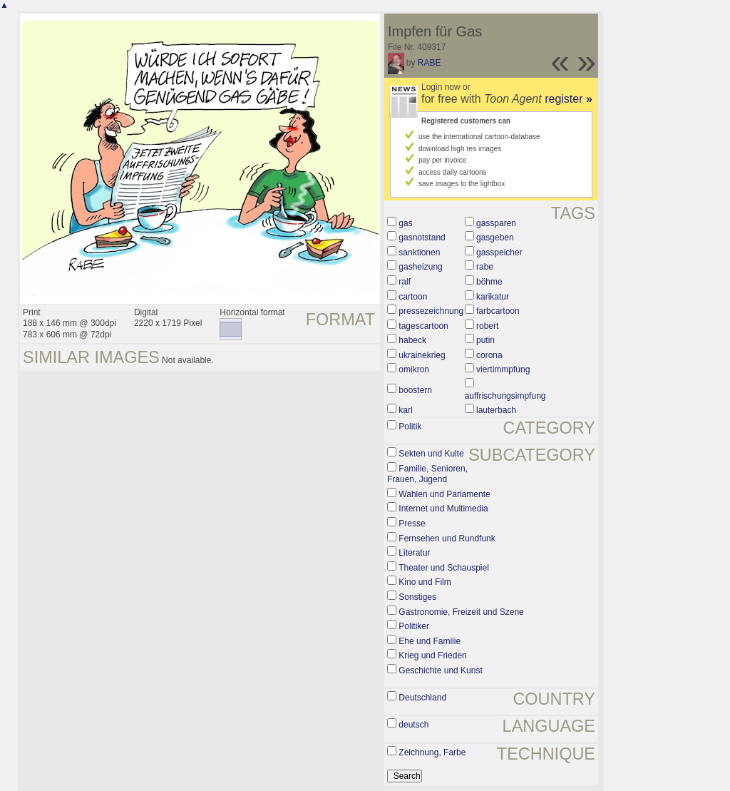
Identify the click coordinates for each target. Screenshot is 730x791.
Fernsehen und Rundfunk (447, 539)
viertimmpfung (503, 369)
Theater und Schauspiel (444, 568)
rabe (484, 267)
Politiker (414, 626)
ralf (405, 282)
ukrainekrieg (422, 355)
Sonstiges (417, 597)
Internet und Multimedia (443, 509)
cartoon (413, 297)
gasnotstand (422, 238)
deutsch (413, 725)
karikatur (492, 297)
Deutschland (422, 698)
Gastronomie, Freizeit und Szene (461, 612)
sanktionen (419, 252)
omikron (414, 369)
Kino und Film (425, 582)
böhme (489, 282)
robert (487, 326)
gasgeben (495, 238)
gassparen (496, 223)
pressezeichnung (431, 311)
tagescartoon (423, 326)
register (568, 99)
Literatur (414, 553)
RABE (429, 63)
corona (489, 355)
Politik (410, 427)
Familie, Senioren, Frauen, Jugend (427, 474)
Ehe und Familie (430, 641)
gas (405, 223)
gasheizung (420, 267)
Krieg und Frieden (432, 655)
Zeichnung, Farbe (432, 752)
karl (405, 410)
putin (485, 340)
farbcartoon (498, 311)
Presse (412, 524)
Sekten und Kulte (431, 454)
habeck (412, 340)
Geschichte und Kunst (440, 670)
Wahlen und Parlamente (444, 494)
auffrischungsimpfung (505, 396)
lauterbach (496, 410)
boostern (415, 390)
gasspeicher (499, 252)
